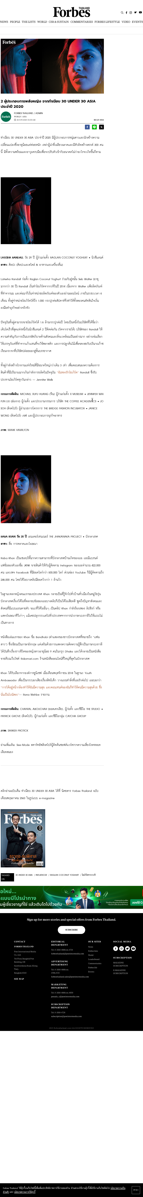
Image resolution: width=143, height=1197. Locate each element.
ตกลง (135, 1190)
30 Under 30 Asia (24, 875)
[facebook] (87, 128)
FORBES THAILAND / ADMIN (28, 113)
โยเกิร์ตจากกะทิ (89, 875)
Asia (24, 117)
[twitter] (101, 128)
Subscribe (71, 930)
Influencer (41, 875)
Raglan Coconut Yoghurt (64, 875)
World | (18, 117)
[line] (94, 128)
